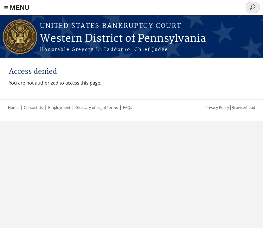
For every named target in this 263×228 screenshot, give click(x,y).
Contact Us (33, 107)
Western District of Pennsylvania (123, 38)
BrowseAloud (243, 107)
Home (13, 107)
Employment (59, 107)
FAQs (127, 107)
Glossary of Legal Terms (96, 107)
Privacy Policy (217, 107)
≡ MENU (16, 7)
